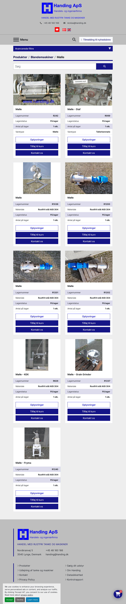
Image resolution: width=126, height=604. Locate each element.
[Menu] (16, 39)
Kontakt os (37, 152)
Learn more (33, 600)
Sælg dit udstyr (75, 565)
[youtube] (57, 29)
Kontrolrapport (75, 579)
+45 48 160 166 (51, 23)
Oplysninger (37, 139)
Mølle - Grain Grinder (79, 374)
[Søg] (54, 66)
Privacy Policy (27, 579)
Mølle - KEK (22, 374)
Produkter (24, 565)
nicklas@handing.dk (76, 23)
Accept (9, 600)
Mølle (19, 109)
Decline (20, 600)
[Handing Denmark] (37, 534)
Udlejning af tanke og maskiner (36, 570)
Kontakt (23, 574)
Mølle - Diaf (73, 109)
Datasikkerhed (75, 574)
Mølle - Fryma (23, 462)
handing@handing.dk (57, 554)
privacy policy (27, 595)
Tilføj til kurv (37, 146)
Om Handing (74, 570)
